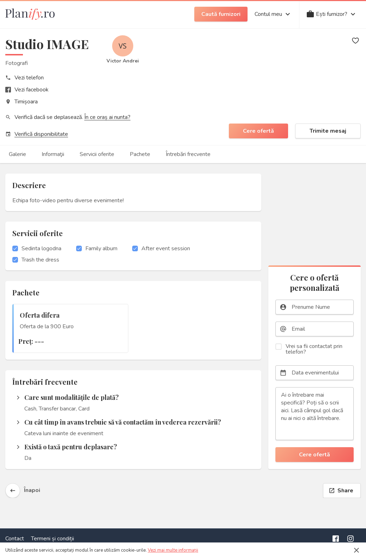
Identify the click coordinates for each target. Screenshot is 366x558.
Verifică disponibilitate (41, 134)
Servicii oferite (97, 154)
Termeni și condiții (52, 538)
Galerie (17, 154)
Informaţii (53, 154)
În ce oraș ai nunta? (107, 117)
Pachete (140, 154)
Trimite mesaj (328, 131)
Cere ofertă (258, 131)
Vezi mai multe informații (173, 550)
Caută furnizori (220, 14)
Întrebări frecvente (188, 154)
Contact (14, 538)
